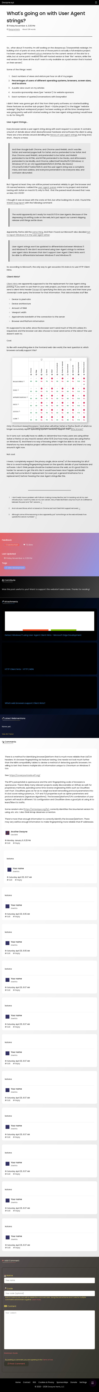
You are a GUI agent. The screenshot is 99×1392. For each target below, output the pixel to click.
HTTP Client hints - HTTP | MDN (19, 669)
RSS (34, 1382)
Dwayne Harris (14, 29)
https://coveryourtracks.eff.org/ (25, 775)
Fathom (39, 53)
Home (18, 1382)
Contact (26, 1382)
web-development (14, 568)
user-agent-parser (47, 187)
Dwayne (8, 2)
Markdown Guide (11, 1353)
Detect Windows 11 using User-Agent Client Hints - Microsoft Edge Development (43, 635)
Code (8, 1288)
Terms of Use (48, 1360)
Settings (83, 1382)
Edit (8, 843)
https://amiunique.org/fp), (37, 809)
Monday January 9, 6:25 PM (19, 840)
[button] (92, 1383)
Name (8, 1275)
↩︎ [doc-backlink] (41, 502)
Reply (17, 843)
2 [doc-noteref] (39, 425)
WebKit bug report (15, 202)
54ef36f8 (14, 835)
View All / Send (7, 734)
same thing (37, 232)
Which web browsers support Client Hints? (25, 703)
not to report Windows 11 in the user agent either (48, 233)
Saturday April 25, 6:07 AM (20, 877)
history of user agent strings (63, 134)
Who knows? (77, 429)
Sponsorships (62, 1382)
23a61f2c (16, 871)
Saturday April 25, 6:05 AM (18, 914)
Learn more (65, 589)
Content (10, 1306)
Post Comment (16, 1363)
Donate (74, 1382)
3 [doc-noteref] (63, 461)
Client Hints (12, 283)
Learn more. (36, 1299)
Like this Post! (12, 545)
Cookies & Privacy (46, 1382)
